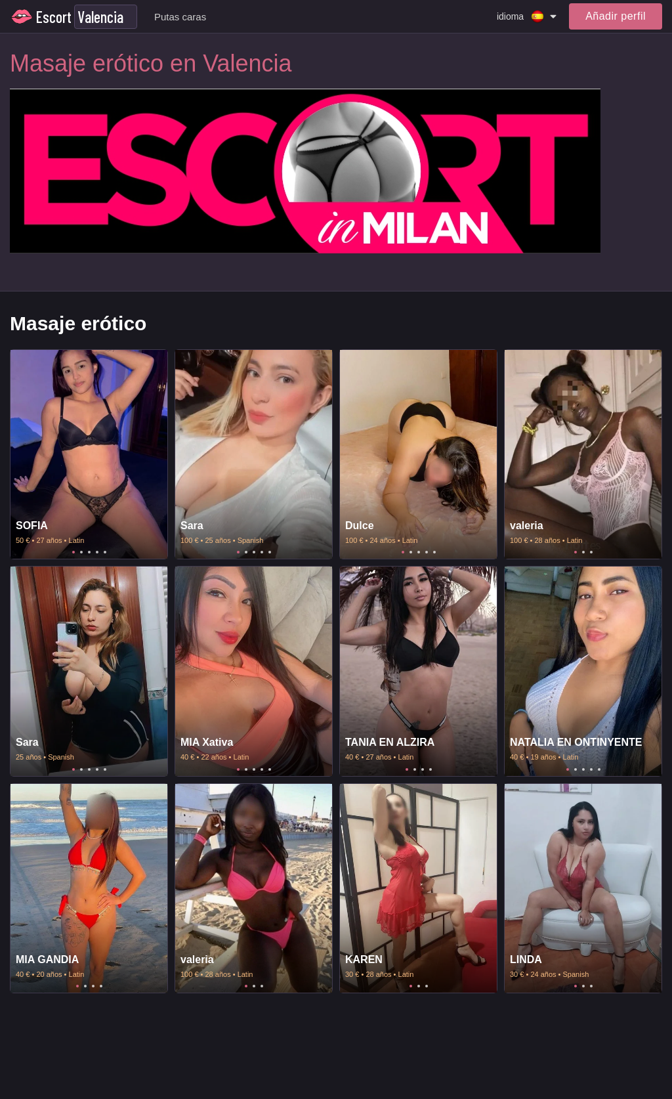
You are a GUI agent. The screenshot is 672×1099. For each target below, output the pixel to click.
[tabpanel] (88, 454)
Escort (54, 17)
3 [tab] (89, 552)
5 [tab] (105, 552)
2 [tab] (81, 552)
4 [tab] (97, 552)
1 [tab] (73, 552)
